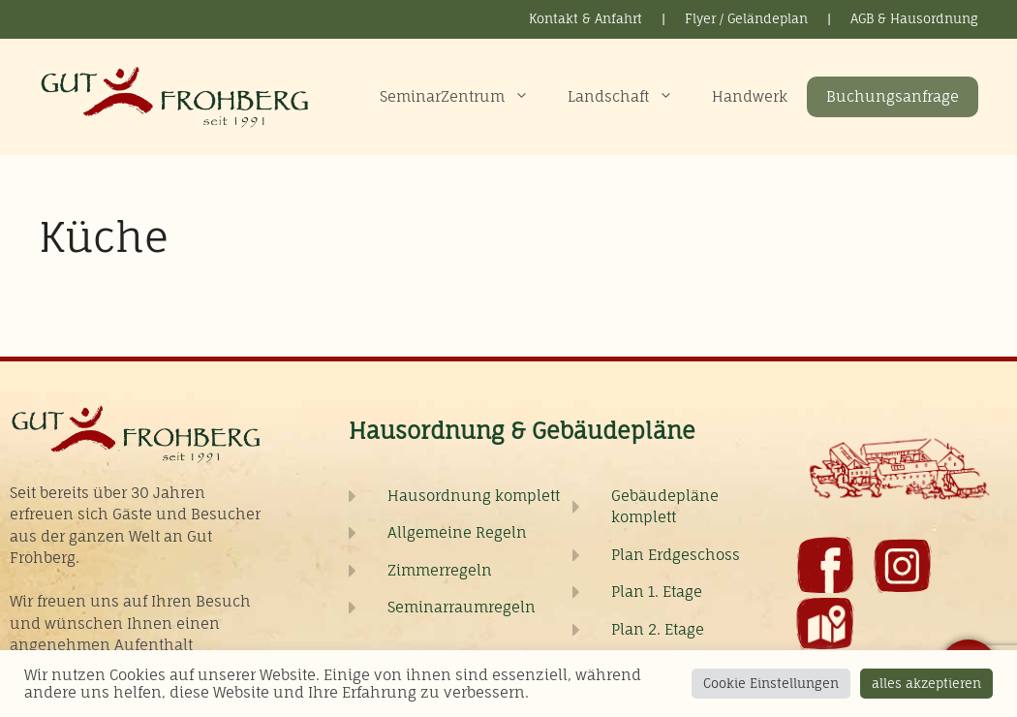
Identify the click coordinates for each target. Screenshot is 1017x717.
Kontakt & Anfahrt (585, 18)
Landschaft (630, 97)
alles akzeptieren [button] (926, 683)
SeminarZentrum (464, 97)
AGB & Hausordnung (914, 18)
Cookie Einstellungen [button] (771, 683)
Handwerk (749, 96)
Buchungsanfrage (892, 96)
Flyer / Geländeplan (746, 18)
